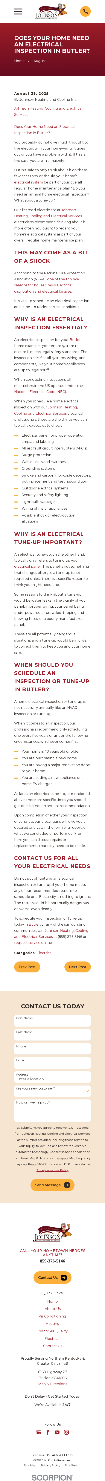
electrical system (28, 182)
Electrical (45, 953)
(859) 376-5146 (70, 937)
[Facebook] (48, 1432)
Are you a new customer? (35, 1088)
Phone (21, 1046)
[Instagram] (66, 1432)
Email (20, 1060)
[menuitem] (30, 1465)
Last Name (24, 1032)
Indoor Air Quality (53, 1331)
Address (22, 1074)
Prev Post (27, 967)
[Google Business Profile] (38, 1432)
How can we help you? (33, 1102)
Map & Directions (52, 1384)
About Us (53, 1309)
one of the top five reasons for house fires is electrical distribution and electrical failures (46, 285)
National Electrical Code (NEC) (40, 392)
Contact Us (52, 1278)
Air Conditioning (52, 1316)
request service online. (33, 943)
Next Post (77, 967)
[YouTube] (57, 1432)
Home (52, 1301)
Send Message (52, 1185)
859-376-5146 (52, 1261)
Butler (75, 340)
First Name (24, 1018)
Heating (52, 1324)
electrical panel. (27, 566)
